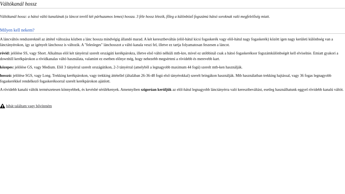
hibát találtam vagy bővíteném (29, 106)
